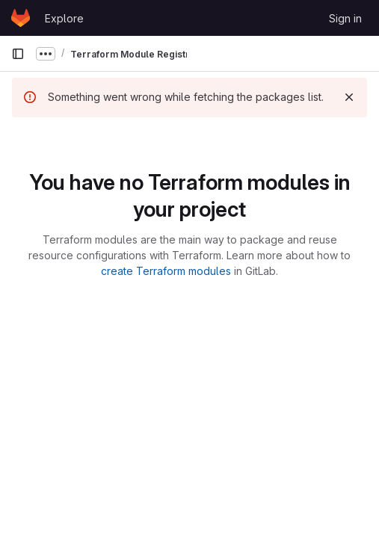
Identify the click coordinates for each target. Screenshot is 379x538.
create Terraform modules (166, 271)
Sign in (345, 18)
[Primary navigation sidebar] (18, 54)
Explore (64, 18)
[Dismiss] (349, 97)
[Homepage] (20, 18)
